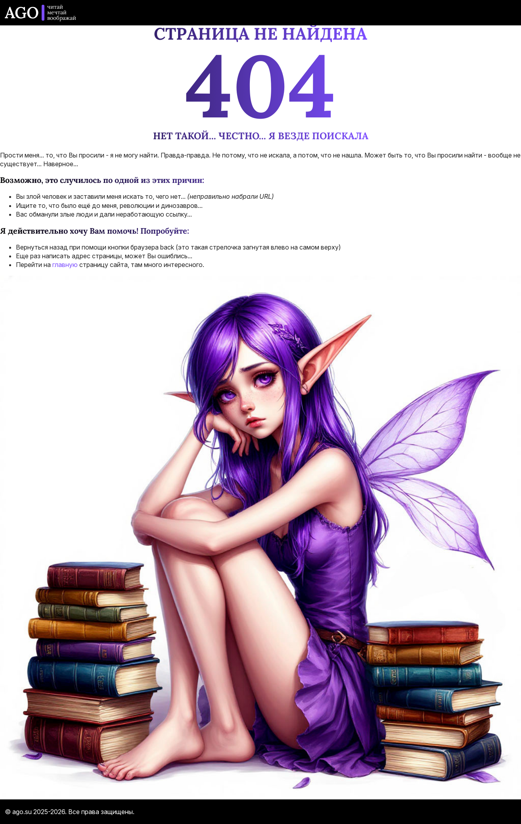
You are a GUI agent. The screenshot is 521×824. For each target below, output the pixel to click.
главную (65, 265)
